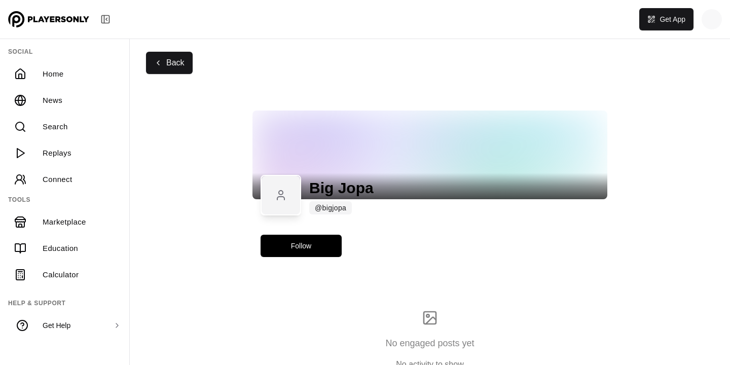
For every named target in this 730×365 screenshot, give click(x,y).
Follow (301, 246)
